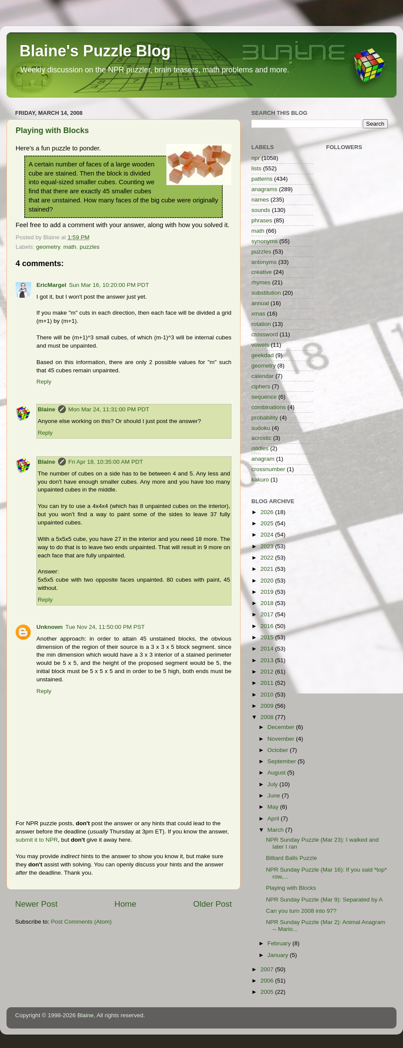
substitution (266, 293)
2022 (267, 557)
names (260, 199)
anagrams (264, 189)
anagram (262, 459)
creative (261, 272)
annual (260, 303)
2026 (267, 512)
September (282, 761)
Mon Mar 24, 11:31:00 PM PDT (109, 409)
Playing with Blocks (52, 130)
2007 (267, 969)
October (278, 750)
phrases (261, 220)
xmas (258, 313)
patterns (262, 179)
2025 (267, 523)
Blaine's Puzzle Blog (95, 51)
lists (256, 168)
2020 (267, 580)
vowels (260, 345)
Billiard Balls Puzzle (291, 858)
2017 (267, 614)
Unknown (49, 627)
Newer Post (36, 903)
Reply (44, 381)
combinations (268, 407)
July (273, 784)
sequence (264, 397)
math (69, 247)
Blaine (46, 409)
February (279, 943)
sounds (260, 210)
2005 (267, 992)
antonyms (264, 262)
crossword (264, 334)
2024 (267, 534)
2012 (267, 671)
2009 (267, 706)
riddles (260, 448)
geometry (48, 247)
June (274, 795)
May (273, 807)
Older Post (212, 903)
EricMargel (51, 285)
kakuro (260, 479)
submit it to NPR (37, 839)
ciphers (260, 386)
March (276, 830)
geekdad (262, 355)
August (277, 772)
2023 (267, 546)
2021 (267, 569)
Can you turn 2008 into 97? (301, 911)
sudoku (260, 428)
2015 (267, 637)
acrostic (261, 438)
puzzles (90, 247)
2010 (267, 694)
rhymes (260, 282)
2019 (267, 592)
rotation (261, 324)
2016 (267, 626)
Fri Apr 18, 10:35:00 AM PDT (105, 462)
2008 (267, 717)
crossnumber (268, 469)
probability (264, 417)
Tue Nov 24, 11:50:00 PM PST (105, 627)
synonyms (264, 241)
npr (255, 158)
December (281, 727)
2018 (267, 603)
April (274, 818)
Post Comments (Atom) (81, 921)
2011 (267, 683)
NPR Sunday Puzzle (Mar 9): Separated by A (324, 899)
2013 (267, 660)
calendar (262, 376)
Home (125, 903)
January (278, 955)
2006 (267, 980)
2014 (267, 648)
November (281, 739)
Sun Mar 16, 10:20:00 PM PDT (109, 285)
